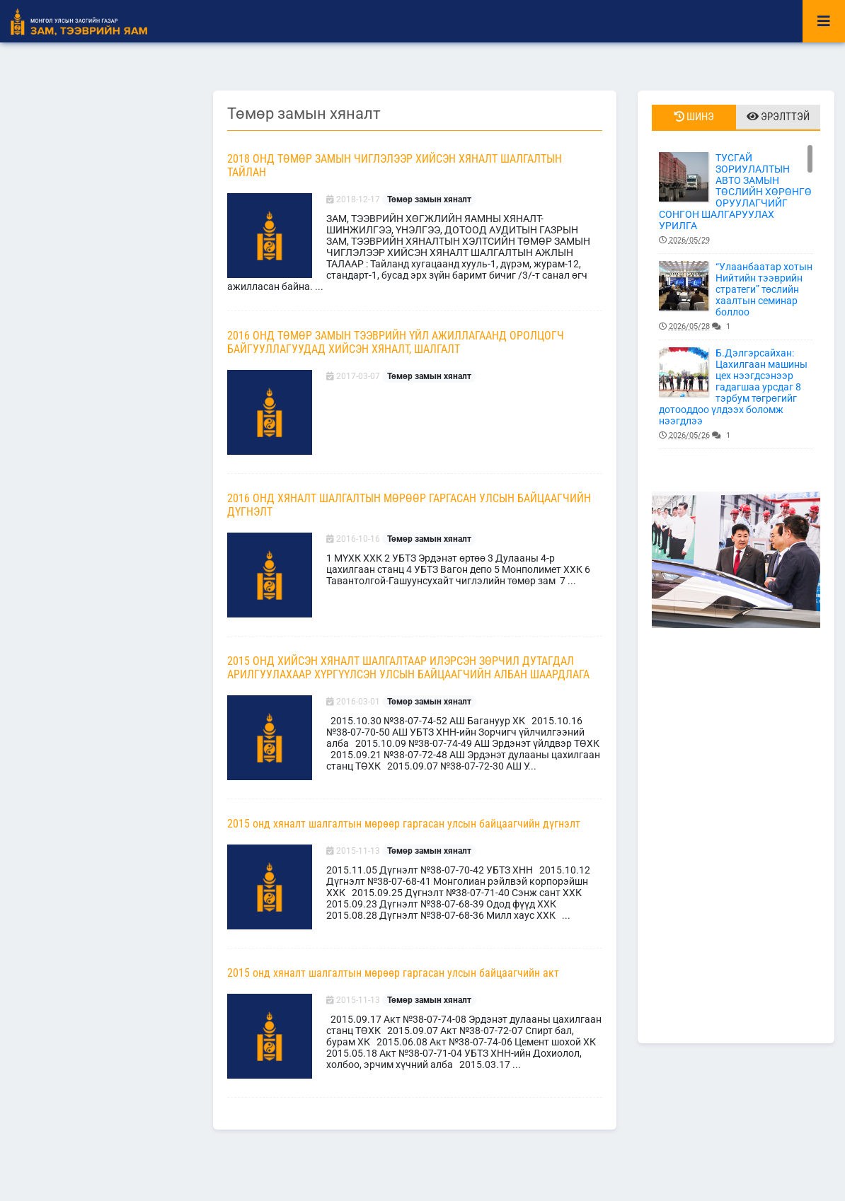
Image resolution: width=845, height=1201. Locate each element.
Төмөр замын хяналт (429, 199)
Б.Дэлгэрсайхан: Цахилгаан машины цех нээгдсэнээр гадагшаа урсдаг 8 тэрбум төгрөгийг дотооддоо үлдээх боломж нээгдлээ (736, 394)
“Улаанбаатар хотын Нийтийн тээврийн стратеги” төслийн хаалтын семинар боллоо (736, 296)
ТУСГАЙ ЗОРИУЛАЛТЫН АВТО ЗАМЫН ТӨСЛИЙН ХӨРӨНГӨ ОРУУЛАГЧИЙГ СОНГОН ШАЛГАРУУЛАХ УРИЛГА (736, 199)
